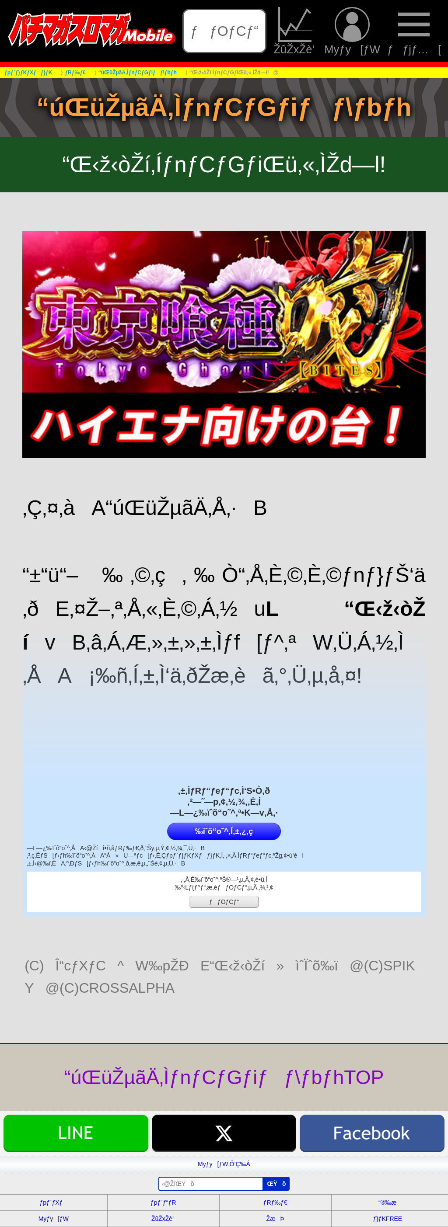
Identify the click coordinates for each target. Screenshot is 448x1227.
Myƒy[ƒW (352, 31)
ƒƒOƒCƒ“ (224, 31)
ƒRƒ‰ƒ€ (275, 1202)
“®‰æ (387, 1202)
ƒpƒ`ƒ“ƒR (163, 1202)
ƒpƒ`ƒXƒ (53, 1202)
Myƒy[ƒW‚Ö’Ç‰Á (224, 1164)
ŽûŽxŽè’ (295, 31)
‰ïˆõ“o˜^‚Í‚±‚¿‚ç (224, 831)
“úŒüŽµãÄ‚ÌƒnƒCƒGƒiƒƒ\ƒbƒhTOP (224, 1077)
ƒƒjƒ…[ (414, 31)
